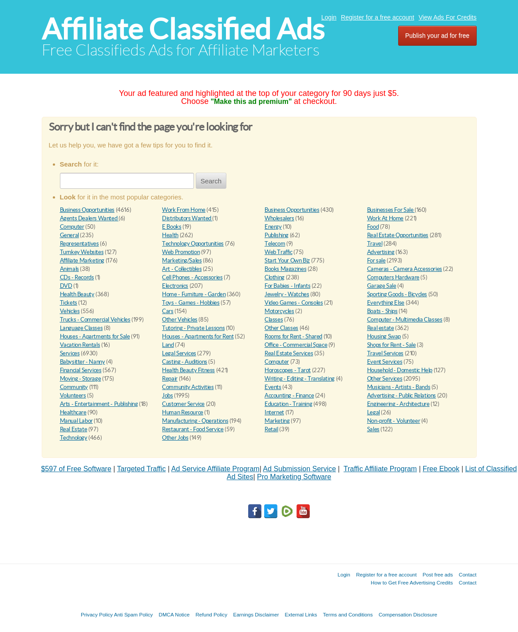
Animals (69, 269)
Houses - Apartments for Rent (197, 336)
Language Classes (81, 328)
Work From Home (184, 210)
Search (211, 181)
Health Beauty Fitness (188, 370)
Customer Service (183, 404)
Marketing (277, 420)
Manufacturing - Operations (195, 420)
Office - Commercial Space (296, 345)
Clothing (275, 277)
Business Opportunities (87, 210)
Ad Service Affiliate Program (215, 469)
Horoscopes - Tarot (288, 370)
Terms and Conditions (348, 614)
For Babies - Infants (287, 285)
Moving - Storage (80, 378)
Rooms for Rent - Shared (293, 336)
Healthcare (73, 412)
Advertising (381, 252)
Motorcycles (279, 311)
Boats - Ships (382, 311)
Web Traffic (279, 252)
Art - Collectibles (182, 269)
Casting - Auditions (184, 361)
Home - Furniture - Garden (193, 294)
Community (74, 387)
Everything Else (385, 302)
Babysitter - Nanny (82, 361)
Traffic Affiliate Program (380, 469)
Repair (170, 378)
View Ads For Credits (447, 17)
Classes (274, 319)
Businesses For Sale (391, 210)
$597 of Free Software (76, 469)
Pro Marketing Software (294, 477)
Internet (274, 412)
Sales (373, 429)
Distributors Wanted (187, 218)
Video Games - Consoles (294, 302)
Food (373, 226)
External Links (301, 614)
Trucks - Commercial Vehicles (95, 319)
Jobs (167, 395)
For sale (376, 260)
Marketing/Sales (182, 260)
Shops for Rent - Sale (391, 345)
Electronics (175, 285)
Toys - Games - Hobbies (190, 302)
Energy (273, 226)
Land (168, 345)
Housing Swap (384, 336)
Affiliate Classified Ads (183, 29)
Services (70, 353)
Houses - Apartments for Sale (95, 336)
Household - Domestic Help (399, 370)
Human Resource (182, 412)
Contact (468, 574)
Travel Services (385, 353)
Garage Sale (381, 285)
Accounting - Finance (289, 395)
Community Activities (188, 387)
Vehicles (70, 311)
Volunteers (73, 395)
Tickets (68, 302)
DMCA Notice (174, 614)
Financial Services (81, 370)
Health (170, 235)
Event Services (385, 361)
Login (328, 17)
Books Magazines (285, 269)
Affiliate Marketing (82, 260)
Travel (375, 243)
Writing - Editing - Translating (300, 378)
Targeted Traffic (141, 469)
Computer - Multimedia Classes (405, 319)
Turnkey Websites (82, 252)
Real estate (380, 328)
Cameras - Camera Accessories (404, 269)
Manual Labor (76, 420)
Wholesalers (279, 218)
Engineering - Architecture (398, 404)
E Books (171, 226)
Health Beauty (77, 294)
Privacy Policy (97, 614)
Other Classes (281, 328)
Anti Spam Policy (133, 614)
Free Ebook (441, 469)
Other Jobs (175, 437)
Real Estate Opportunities (397, 235)
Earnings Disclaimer (256, 614)
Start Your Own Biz (287, 260)
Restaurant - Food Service (192, 429)
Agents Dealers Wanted (89, 218)
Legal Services (179, 353)
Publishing (277, 235)
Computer (72, 226)
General (69, 235)
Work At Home (385, 218)
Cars (167, 311)
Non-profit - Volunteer (393, 420)
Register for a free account (377, 17)
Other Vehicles (180, 319)
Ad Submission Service (299, 469)
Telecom (275, 243)
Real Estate (73, 429)
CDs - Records (77, 277)
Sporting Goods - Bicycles (397, 294)
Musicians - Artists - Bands (398, 387)
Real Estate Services (289, 353)
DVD (66, 285)
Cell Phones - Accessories (192, 277)
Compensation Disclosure (408, 614)
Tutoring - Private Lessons (193, 328)
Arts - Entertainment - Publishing (99, 404)
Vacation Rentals (80, 345)
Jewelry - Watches (287, 294)
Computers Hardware (393, 277)
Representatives (79, 243)
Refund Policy (211, 614)
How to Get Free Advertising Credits (412, 582)
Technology (73, 437)
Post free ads (438, 574)
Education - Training (288, 404)
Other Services (385, 378)
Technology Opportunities (193, 243)
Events (273, 387)
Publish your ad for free (437, 35)
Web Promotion (181, 252)
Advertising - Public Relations (401, 395)
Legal (373, 412)
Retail (271, 429)
